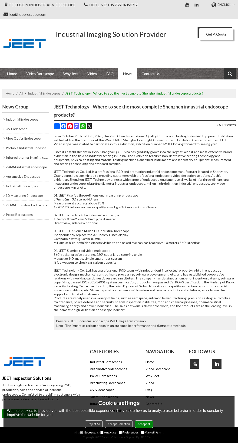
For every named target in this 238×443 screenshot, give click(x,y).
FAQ (110, 73)
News (127, 73)
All (21, 93)
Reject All (93, 424)
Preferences (129, 432)
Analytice (108, 432)
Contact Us (151, 73)
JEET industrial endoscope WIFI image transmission (108, 321)
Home (12, 73)
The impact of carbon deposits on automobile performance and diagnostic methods (125, 326)
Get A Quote (216, 34)
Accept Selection (118, 424)
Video (92, 73)
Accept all (143, 424)
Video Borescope (40, 73)
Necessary (89, 432)
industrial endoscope (194, 183)
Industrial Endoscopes (44, 93)
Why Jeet (70, 73)
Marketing (149, 432)
